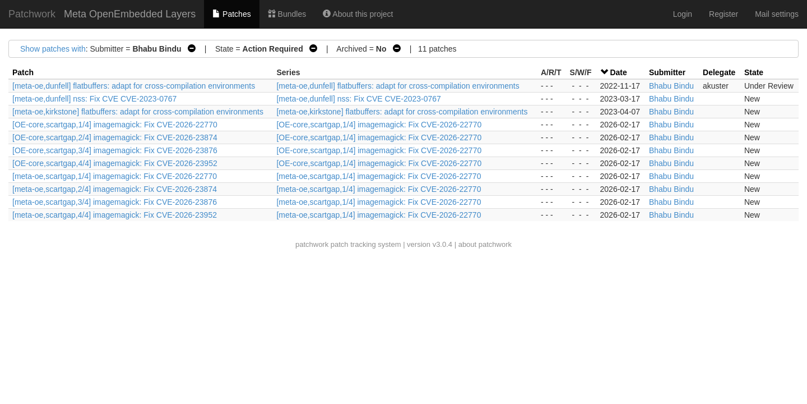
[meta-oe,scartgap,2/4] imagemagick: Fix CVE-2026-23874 (114, 189)
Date (618, 72)
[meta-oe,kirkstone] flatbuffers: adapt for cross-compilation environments (137, 111)
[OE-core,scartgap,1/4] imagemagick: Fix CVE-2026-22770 (114, 124)
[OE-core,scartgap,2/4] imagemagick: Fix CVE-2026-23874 (114, 137)
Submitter (667, 72)
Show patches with (53, 48)
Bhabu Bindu (671, 85)
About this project (358, 14)
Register (723, 14)
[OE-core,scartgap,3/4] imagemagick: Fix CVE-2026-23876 (114, 150)
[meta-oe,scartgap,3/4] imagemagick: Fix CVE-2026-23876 (114, 202)
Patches (231, 14)
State (753, 72)
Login (682, 14)
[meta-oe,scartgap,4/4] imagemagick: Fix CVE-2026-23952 (114, 214)
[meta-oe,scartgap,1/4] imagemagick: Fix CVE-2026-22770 (114, 176)
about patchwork (485, 244)
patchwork (311, 244)
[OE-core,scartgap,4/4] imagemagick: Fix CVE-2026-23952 (114, 163)
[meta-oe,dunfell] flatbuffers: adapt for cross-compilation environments (133, 85)
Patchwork (31, 14)
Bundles (287, 14)
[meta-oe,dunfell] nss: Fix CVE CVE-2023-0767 (94, 98)
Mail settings (777, 14)
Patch (23, 72)
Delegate (719, 72)
